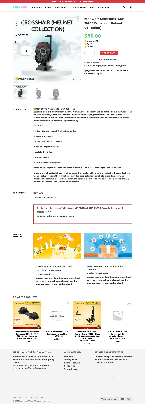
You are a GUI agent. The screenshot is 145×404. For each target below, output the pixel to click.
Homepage (36, 7)
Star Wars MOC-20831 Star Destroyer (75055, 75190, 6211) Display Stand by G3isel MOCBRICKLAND (27, 335)
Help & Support (105, 7)
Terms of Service (72, 363)
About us (68, 356)
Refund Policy (70, 369)
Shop (48, 7)
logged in (53, 216)
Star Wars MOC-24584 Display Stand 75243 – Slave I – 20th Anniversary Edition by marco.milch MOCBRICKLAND (87, 336)
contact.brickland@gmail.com (34, 365)
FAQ (42, 397)
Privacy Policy (70, 360)
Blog (92, 7)
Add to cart (108, 53)
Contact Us (69, 366)
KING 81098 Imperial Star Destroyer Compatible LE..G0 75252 (57, 334)
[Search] (124, 7)
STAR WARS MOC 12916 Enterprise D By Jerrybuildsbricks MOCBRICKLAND (117, 335)
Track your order (79, 7)
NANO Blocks (61, 7)
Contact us (34, 397)
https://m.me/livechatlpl (34, 368)
